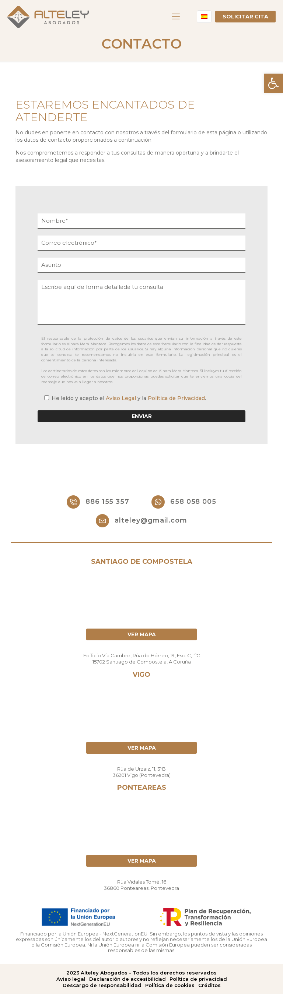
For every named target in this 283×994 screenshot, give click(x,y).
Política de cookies (170, 985)
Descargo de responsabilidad (102, 985)
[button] (273, 83)
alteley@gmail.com (141, 520)
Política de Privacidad (176, 398)
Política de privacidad (198, 979)
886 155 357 (98, 502)
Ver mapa (141, 634)
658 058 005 (183, 502)
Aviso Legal (121, 398)
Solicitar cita (245, 16)
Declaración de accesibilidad (127, 979)
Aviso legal (70, 979)
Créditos (209, 985)
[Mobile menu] (176, 16)
